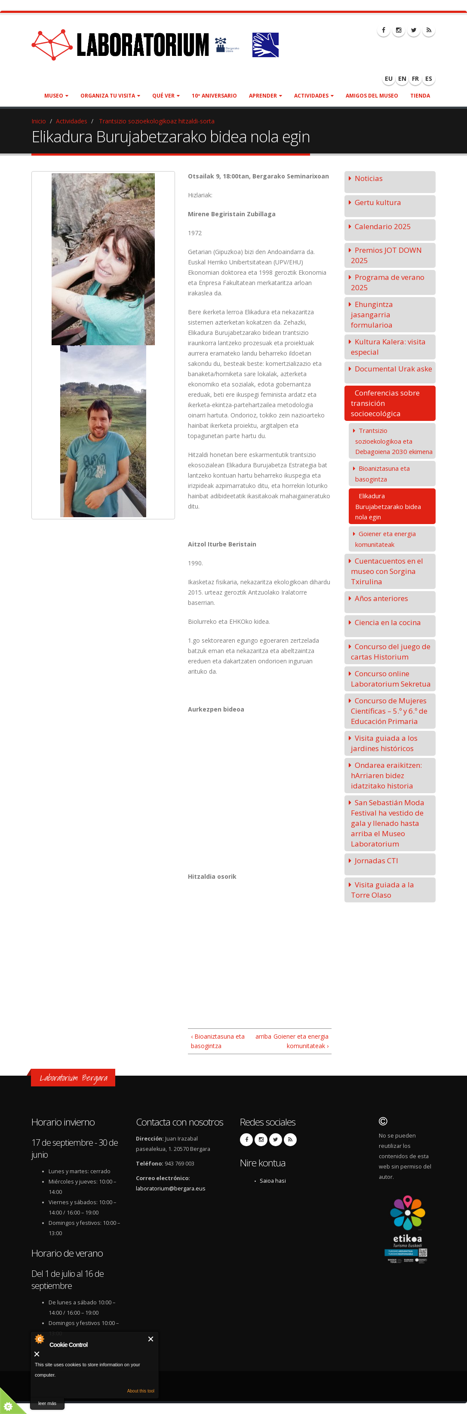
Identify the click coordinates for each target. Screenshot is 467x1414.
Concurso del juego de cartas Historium (390, 651)
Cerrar (151, 1339)
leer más (47, 1403)
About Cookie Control (39, 1338)
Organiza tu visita (110, 95)
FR (415, 78)
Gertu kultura (378, 202)
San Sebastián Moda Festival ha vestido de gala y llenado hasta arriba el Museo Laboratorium (387, 823)
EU (389, 78)
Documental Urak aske (393, 369)
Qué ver (166, 95)
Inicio (38, 121)
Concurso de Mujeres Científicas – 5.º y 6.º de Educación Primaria (389, 711)
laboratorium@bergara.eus (171, 1188)
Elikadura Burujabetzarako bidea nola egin (388, 506)
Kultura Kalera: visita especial (388, 347)
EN (402, 78)
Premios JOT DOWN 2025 (386, 255)
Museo (56, 95)
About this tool (140, 1391)
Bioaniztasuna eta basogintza (382, 473)
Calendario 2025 (383, 226)
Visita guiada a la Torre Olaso (382, 890)
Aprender (265, 95)
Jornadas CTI (376, 860)
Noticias (369, 178)
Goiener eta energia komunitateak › (301, 1041)
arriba (258, 1036)
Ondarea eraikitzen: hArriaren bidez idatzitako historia (386, 775)
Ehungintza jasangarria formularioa (372, 314)
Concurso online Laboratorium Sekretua (391, 679)
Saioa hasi (273, 1180)
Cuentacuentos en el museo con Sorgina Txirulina (387, 571)
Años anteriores (381, 598)
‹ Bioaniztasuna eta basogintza (218, 1041)
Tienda (420, 95)
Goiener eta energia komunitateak (385, 539)
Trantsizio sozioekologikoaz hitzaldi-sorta (156, 121)
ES (428, 78)
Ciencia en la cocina (388, 622)
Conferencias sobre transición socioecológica (385, 403)
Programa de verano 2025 (387, 282)
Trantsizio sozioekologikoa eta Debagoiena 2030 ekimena (394, 441)
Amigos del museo (372, 95)
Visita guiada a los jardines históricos (384, 743)
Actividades (314, 95)
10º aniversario (214, 95)
